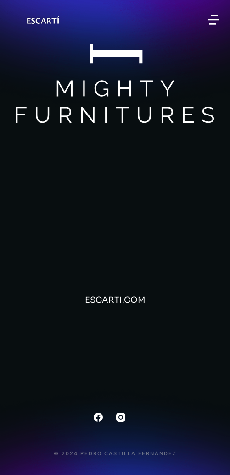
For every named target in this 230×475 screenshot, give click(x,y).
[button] (213, 19)
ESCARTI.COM (115, 300)
